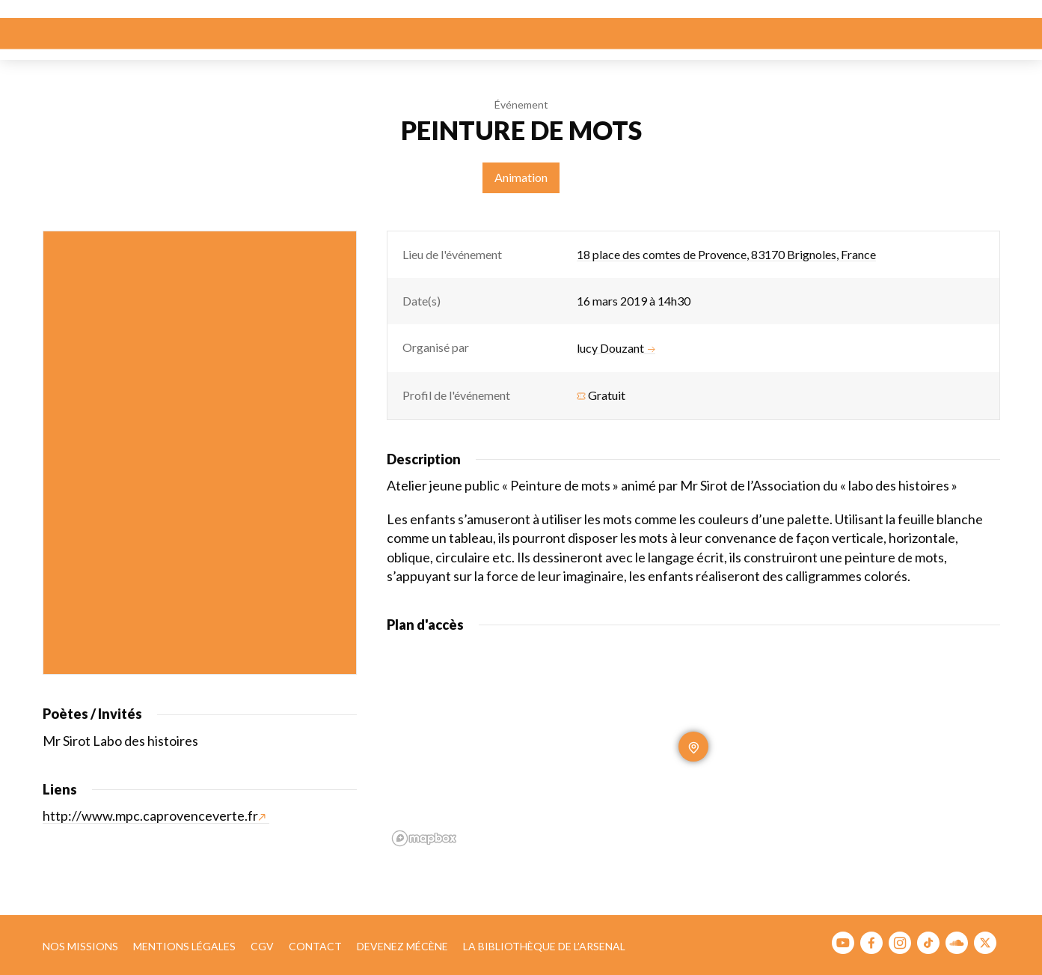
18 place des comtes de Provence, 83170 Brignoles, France (726, 254)
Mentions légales (184, 946)
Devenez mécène (402, 946)
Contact (315, 946)
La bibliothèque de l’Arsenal (544, 946)
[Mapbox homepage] (424, 838)
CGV (262, 946)
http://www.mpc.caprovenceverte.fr (154, 815)
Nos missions (80, 946)
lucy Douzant (616, 348)
